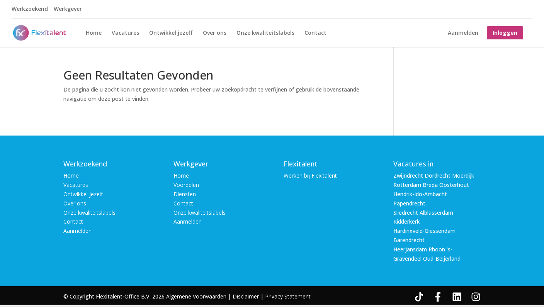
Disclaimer (246, 296)
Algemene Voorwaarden (196, 296)
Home (94, 33)
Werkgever (68, 9)
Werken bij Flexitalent (310, 175)
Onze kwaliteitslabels (265, 33)
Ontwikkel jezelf (171, 33)
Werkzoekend (30, 9)
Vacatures (125, 33)
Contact (315, 33)
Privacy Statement (288, 296)
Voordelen (186, 184)
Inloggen (505, 32)
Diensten (184, 194)
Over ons (214, 33)
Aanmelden (463, 33)
